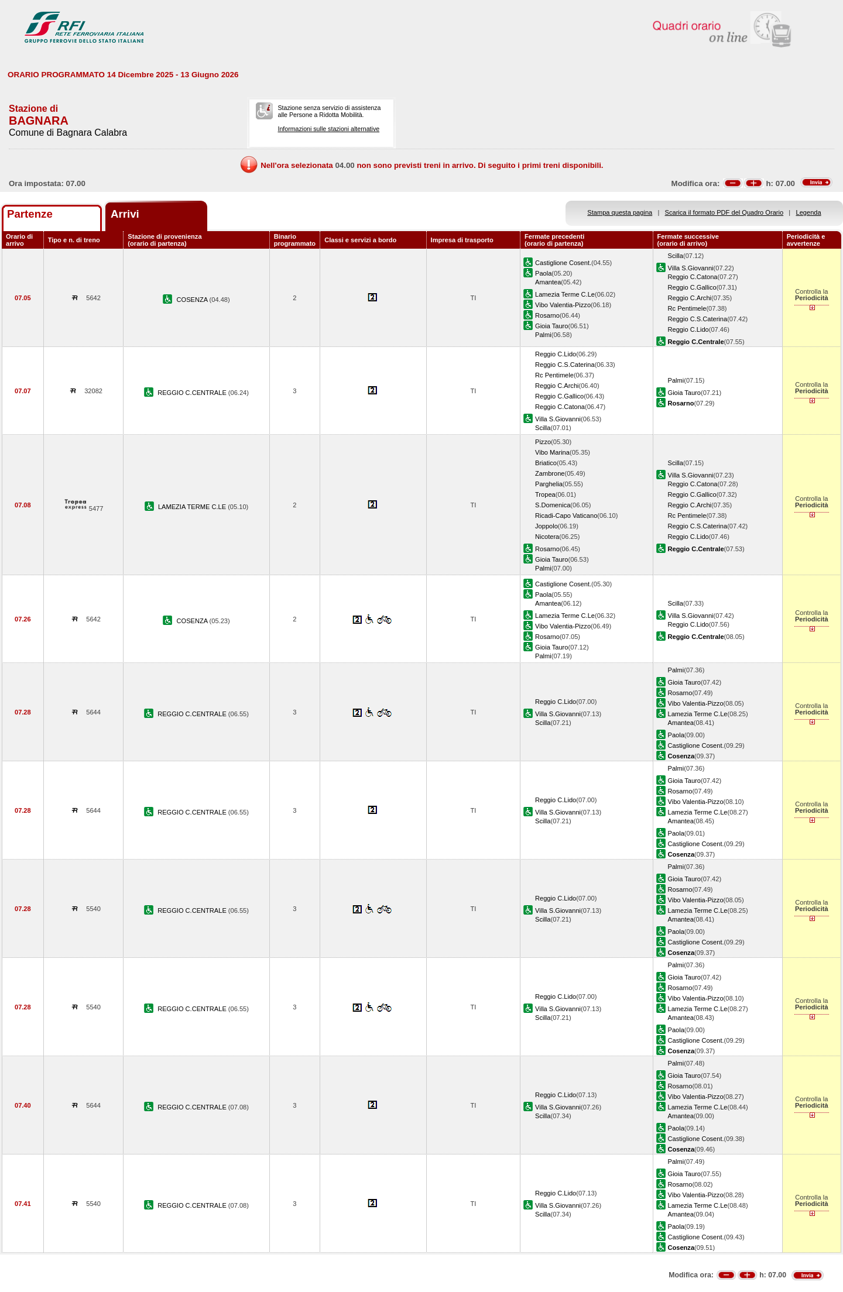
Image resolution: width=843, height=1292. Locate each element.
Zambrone (550, 473)
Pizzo (543, 441)
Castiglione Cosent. (563, 262)
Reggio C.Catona (693, 276)
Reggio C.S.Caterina (698, 318)
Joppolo (546, 526)
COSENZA (193, 299)
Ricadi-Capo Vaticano (566, 515)
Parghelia (549, 483)
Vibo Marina (552, 452)
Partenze (30, 214)
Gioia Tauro (551, 325)
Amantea (548, 282)
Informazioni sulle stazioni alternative (328, 128)
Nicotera (547, 536)
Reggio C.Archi (690, 297)
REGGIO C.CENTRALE (192, 392)
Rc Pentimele (687, 308)
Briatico (546, 462)
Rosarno (547, 315)
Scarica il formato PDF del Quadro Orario (724, 212)
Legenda (808, 212)
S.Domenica (552, 504)
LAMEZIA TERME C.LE (193, 506)
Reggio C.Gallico (692, 287)
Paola (543, 273)
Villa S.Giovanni (691, 268)
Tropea (545, 494)
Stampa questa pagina (619, 212)
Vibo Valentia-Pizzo (563, 304)
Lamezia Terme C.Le (565, 294)
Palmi (543, 334)
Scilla (675, 255)
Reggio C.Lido (688, 329)
